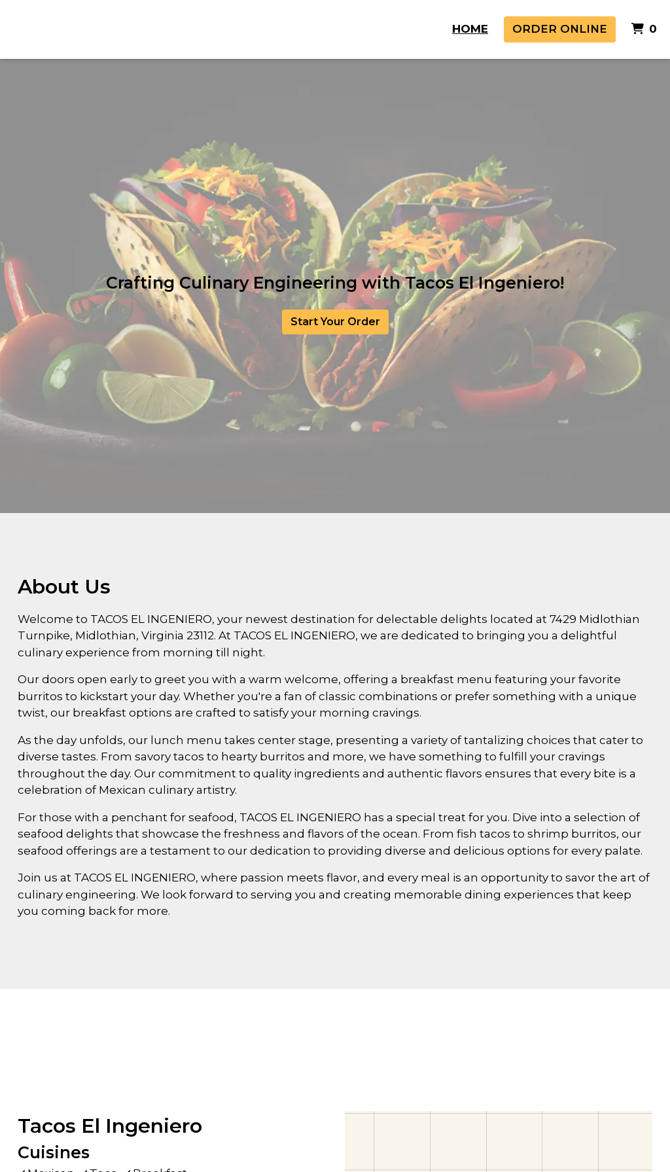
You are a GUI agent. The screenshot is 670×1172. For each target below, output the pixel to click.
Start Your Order (335, 321)
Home (470, 28)
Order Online (559, 28)
